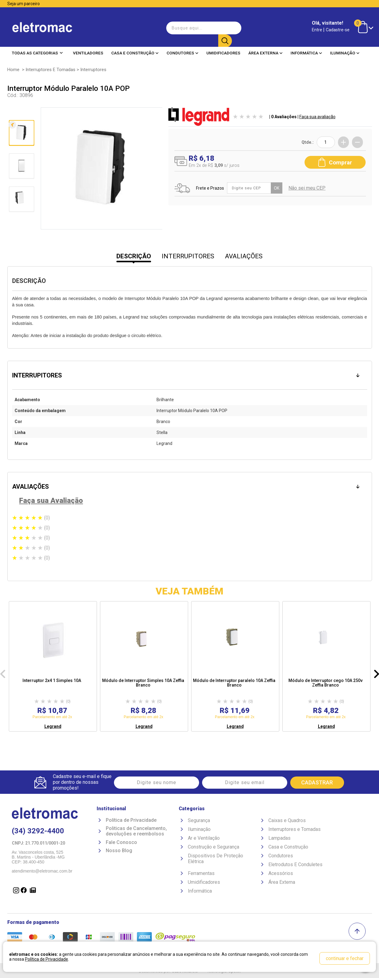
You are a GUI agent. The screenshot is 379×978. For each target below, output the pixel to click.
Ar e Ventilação (204, 839)
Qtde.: (307, 142)
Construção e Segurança (213, 848)
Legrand (52, 726)
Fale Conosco (121, 843)
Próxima (21, 225)
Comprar (335, 160)
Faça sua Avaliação (51, 500)
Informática (306, 48)
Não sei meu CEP (308, 187)
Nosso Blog (119, 852)
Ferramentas (201, 874)
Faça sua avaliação (317, 116)
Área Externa (265, 48)
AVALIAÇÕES (244, 256)
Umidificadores (223, 48)
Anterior (21, 114)
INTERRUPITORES (188, 256)
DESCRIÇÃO (133, 256)
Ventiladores (88, 48)
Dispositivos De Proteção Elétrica (215, 859)
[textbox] (198, 25)
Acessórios (280, 874)
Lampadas (279, 839)
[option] (52, 666)
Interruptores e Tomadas (50, 69)
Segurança (199, 821)
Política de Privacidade (131, 821)
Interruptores (93, 69)
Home (13, 69)
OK (278, 186)
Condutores (182, 48)
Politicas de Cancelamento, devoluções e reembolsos (136, 832)
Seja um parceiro (23, 3)
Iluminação (345, 48)
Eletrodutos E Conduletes (295, 865)
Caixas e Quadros (287, 821)
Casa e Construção (135, 48)
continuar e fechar (344, 958)
